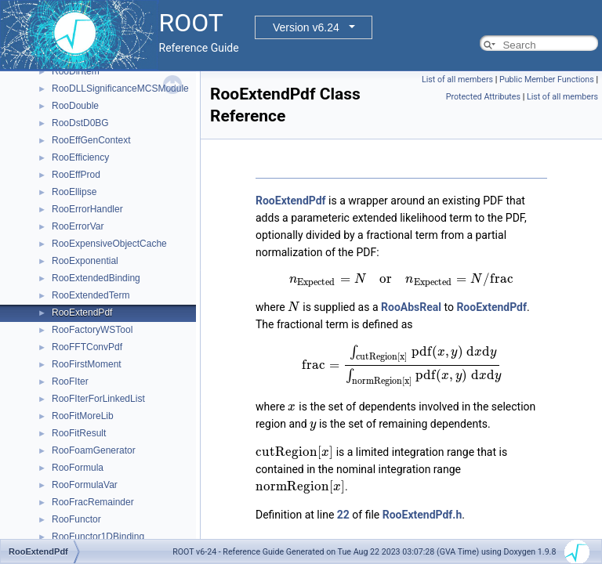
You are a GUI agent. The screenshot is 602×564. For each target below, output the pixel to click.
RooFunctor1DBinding (98, 536)
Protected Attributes (483, 97)
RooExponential (85, 260)
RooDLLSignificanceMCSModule (120, 88)
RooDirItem (76, 71)
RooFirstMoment (86, 364)
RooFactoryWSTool (92, 329)
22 (343, 514)
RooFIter (70, 381)
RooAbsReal (411, 307)
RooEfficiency (80, 157)
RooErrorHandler (87, 209)
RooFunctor (76, 519)
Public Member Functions (546, 79)
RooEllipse (74, 191)
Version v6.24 (306, 27)
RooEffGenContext (91, 140)
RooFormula (77, 467)
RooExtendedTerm (90, 295)
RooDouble (75, 105)
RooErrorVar (77, 226)
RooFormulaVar (85, 484)
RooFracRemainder (93, 502)
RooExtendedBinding (96, 278)
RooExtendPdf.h (422, 514)
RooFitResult (79, 433)
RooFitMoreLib (83, 415)
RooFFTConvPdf (87, 347)
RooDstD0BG (80, 123)
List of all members (457, 79)
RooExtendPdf (82, 312)
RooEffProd (76, 174)
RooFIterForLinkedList (98, 398)
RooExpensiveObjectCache (109, 243)
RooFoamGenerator (94, 450)
